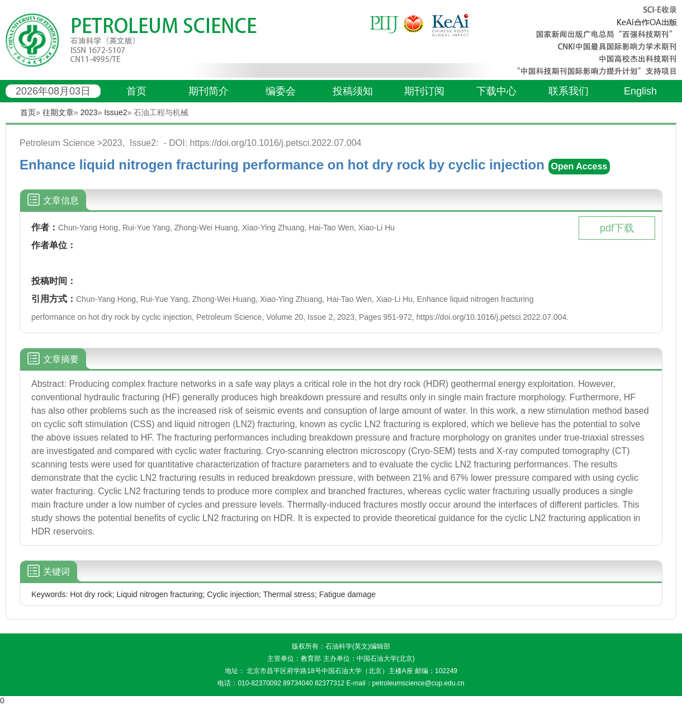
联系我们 (568, 91)
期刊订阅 (424, 91)
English (640, 91)
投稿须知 (353, 91)
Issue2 (115, 112)
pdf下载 (617, 228)
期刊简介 (208, 91)
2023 (88, 112)
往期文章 (58, 112)
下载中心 (496, 91)
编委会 (281, 91)
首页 (136, 91)
